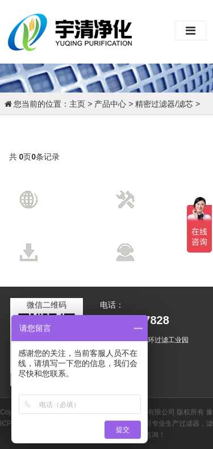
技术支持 (165, 190)
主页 (77, 103)
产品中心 (110, 103)
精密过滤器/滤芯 (164, 103)
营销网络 (69, 190)
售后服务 (165, 243)
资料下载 (69, 243)
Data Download (76, 255)
